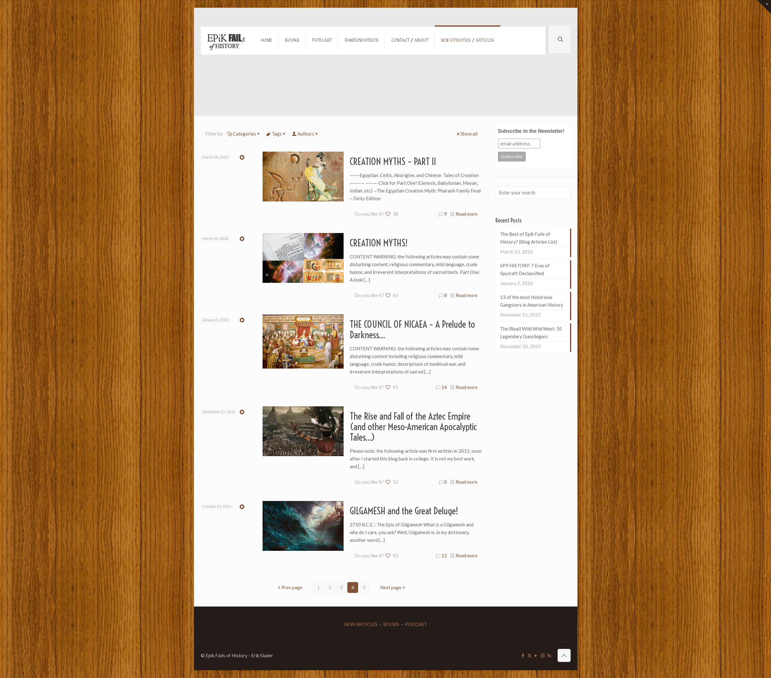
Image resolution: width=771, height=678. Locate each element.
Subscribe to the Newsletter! (531, 131)
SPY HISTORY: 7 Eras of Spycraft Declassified (525, 269)
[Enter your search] (533, 192)
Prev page (289, 587)
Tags (276, 133)
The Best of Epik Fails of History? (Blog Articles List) (528, 237)
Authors (305, 133)
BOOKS (391, 624)
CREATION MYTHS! (379, 243)
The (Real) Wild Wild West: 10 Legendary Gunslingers (531, 332)
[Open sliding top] (764, 7)
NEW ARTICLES (361, 624)
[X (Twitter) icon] (529, 655)
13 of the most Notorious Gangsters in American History (531, 301)
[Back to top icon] (564, 655)
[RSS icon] (549, 655)
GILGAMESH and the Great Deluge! (404, 511)
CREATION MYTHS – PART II (393, 161)
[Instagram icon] (542, 655)
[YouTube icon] (536, 655)
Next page (393, 587)
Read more (467, 214)
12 (444, 555)
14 (444, 387)
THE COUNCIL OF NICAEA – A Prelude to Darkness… (412, 329)
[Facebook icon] (523, 655)
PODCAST (416, 624)
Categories (244, 133)
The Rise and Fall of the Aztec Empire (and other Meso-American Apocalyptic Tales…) (413, 426)
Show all (467, 133)
